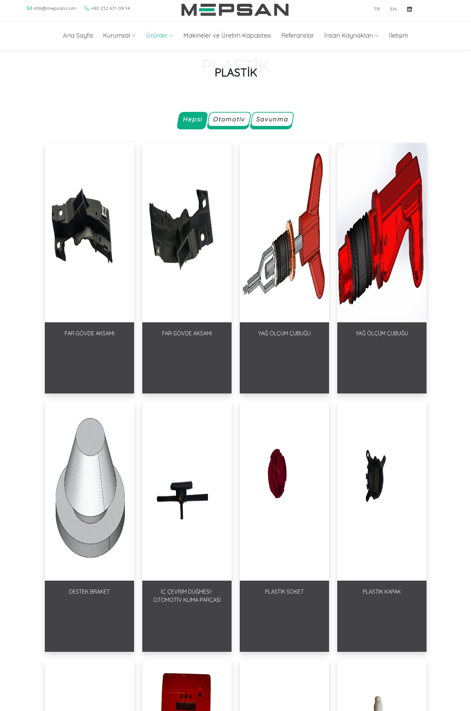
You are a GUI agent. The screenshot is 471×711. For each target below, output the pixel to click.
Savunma (272, 120)
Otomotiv (229, 120)
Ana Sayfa (78, 35)
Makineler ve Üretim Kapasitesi (227, 35)
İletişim (398, 35)
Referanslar (297, 35)
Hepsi (192, 120)
